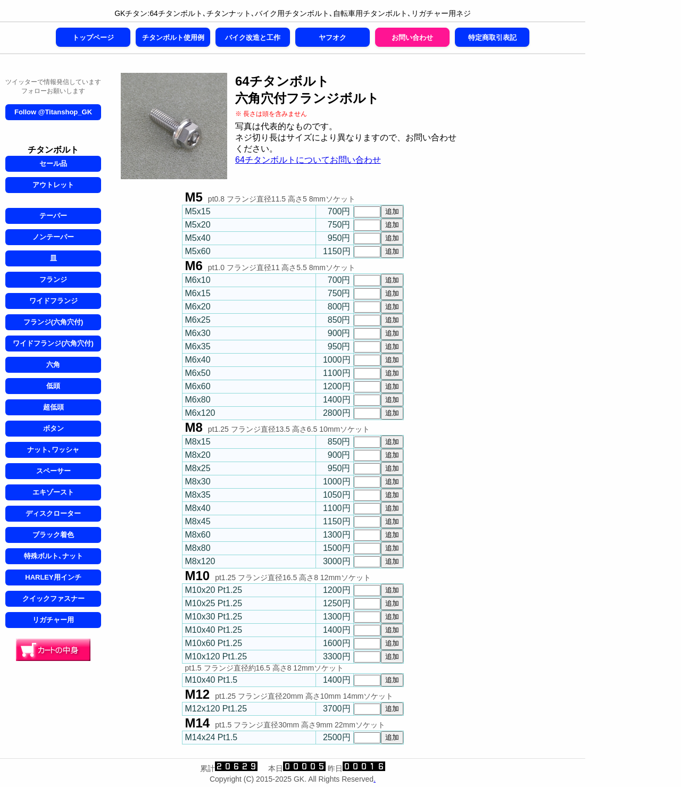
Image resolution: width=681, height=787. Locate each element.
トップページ (93, 37)
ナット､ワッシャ (53, 450)
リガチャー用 (53, 620)
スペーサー (53, 471)
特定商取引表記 (492, 37)
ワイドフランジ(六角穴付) (53, 343)
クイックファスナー (53, 598)
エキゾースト (53, 492)
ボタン (53, 428)
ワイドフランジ (53, 301)
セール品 (53, 164)
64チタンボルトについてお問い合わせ (308, 159)
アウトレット (53, 185)
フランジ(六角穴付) (53, 322)
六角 (53, 365)
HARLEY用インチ (53, 577)
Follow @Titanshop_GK (53, 112)
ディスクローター (53, 513)
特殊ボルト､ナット (53, 556)
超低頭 (53, 407)
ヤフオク (332, 37)
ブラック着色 (53, 535)
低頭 (53, 386)
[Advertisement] (526, 237)
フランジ (53, 279)
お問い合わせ (412, 37)
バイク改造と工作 (252, 37)
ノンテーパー (53, 237)
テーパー (53, 216)
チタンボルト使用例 (173, 37)
